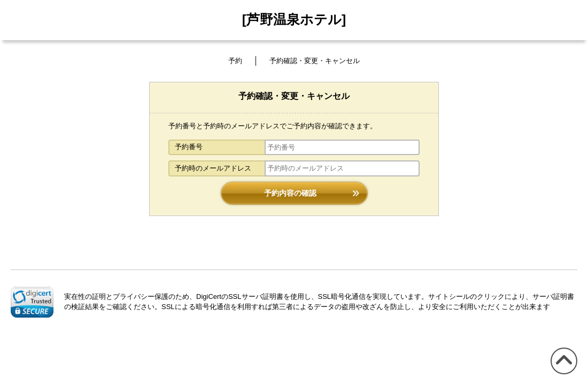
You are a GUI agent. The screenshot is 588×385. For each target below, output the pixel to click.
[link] (32, 301)
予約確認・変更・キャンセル (314, 61)
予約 (235, 61)
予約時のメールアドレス (213, 168)
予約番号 (189, 147)
